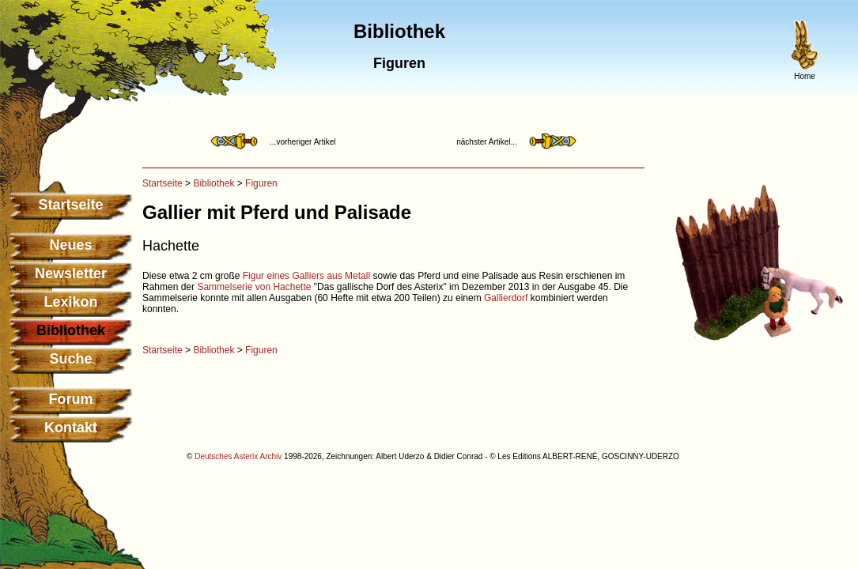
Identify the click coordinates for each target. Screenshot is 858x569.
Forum (71, 399)
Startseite (70, 205)
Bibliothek (213, 183)
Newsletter (71, 273)
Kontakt (70, 427)
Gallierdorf (505, 297)
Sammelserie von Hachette (254, 286)
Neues (70, 245)
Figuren (261, 183)
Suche (70, 359)
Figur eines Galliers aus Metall (306, 275)
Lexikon (70, 302)
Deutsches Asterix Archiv (238, 456)
